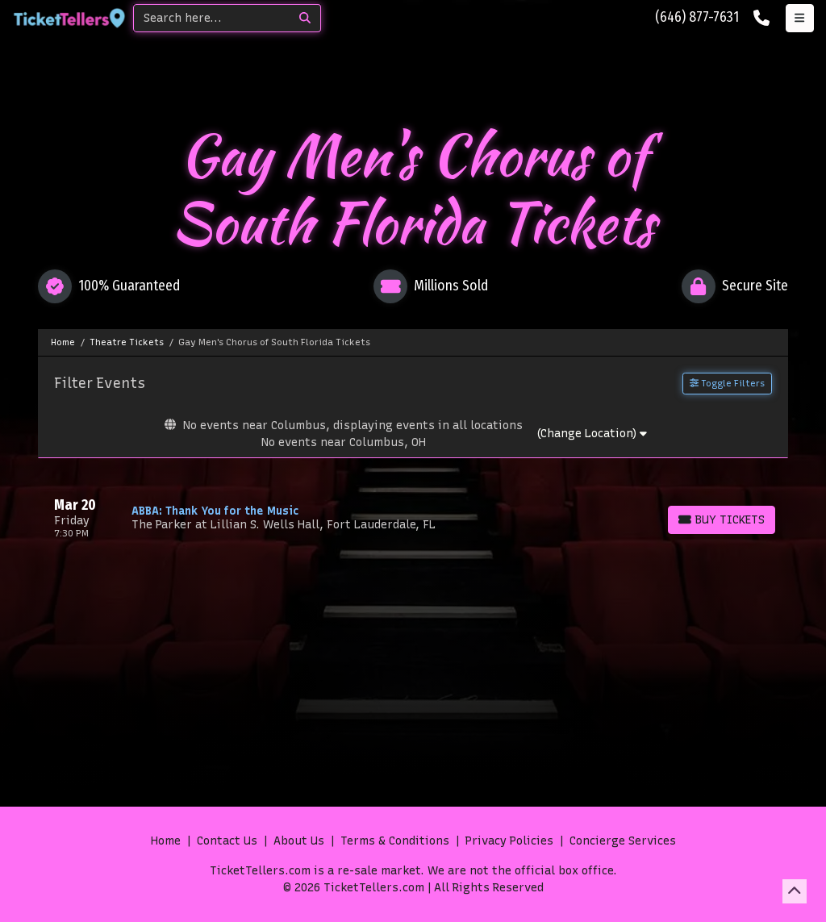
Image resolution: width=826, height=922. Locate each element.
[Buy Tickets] (721, 520)
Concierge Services (622, 841)
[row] (413, 518)
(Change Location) (591, 433)
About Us (298, 841)
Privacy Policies (509, 841)
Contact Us (227, 841)
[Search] (211, 18)
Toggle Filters (727, 383)
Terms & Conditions (394, 841)
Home (166, 841)
